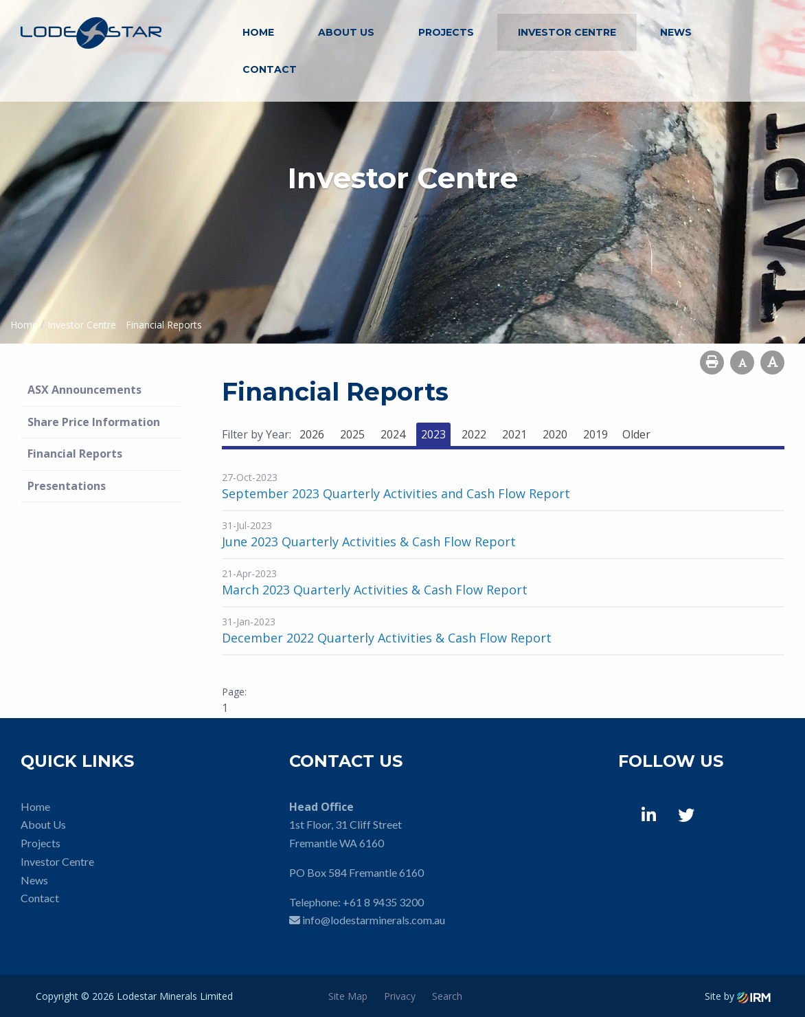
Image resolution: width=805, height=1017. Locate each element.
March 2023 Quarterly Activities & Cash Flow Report (375, 589)
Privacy (400, 996)
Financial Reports (74, 453)
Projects (446, 32)
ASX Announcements (84, 389)
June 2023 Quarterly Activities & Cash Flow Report (369, 541)
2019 (595, 434)
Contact (269, 69)
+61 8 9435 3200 (383, 901)
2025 (352, 434)
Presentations (66, 485)
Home (258, 32)
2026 (311, 434)
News (676, 32)
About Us (346, 32)
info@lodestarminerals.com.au (373, 919)
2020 (555, 434)
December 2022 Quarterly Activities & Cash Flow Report (387, 637)
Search (447, 996)
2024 (393, 434)
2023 (433, 434)
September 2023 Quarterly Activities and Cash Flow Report (396, 493)
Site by (738, 996)
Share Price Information (93, 421)
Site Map (347, 996)
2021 (514, 434)
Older (636, 434)
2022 (474, 434)
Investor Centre (567, 32)
